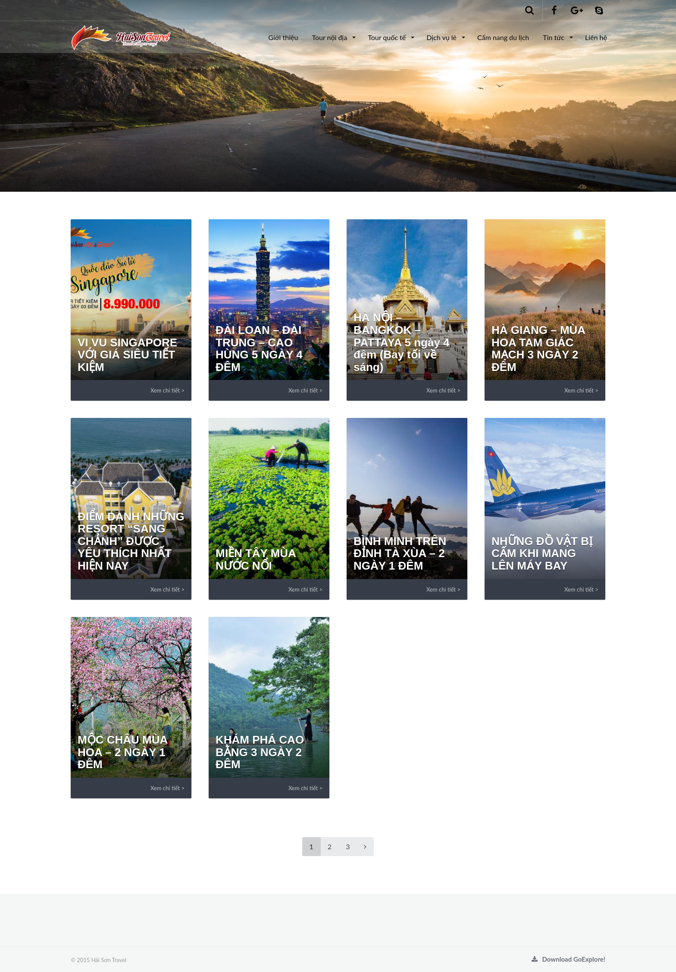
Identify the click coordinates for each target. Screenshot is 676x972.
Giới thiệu (283, 37)
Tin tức (554, 37)
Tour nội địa (330, 37)
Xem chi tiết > (167, 390)
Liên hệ (596, 37)
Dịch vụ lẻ (442, 37)
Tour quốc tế (387, 37)
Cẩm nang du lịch (503, 37)
